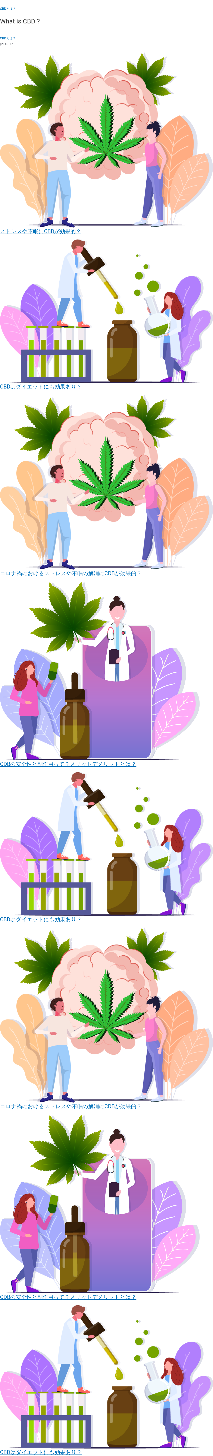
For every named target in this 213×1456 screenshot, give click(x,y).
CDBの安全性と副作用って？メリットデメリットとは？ (68, 764)
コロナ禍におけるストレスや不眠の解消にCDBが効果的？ (71, 573)
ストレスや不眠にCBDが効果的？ (40, 231)
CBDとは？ (8, 9)
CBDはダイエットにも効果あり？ (41, 387)
